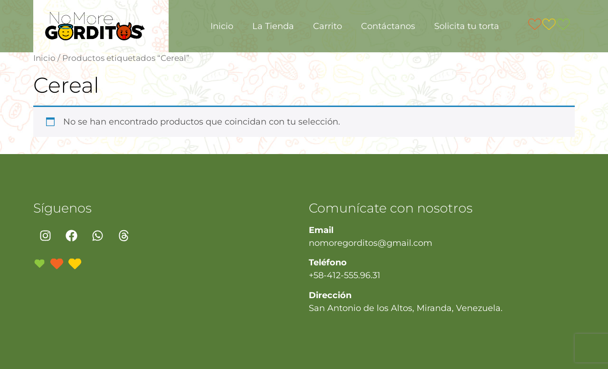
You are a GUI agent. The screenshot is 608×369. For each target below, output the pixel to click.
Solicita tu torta (466, 26)
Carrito (327, 26)
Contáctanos (388, 26)
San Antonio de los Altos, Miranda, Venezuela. (406, 308)
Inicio (221, 26)
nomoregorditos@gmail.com (370, 243)
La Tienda (273, 26)
